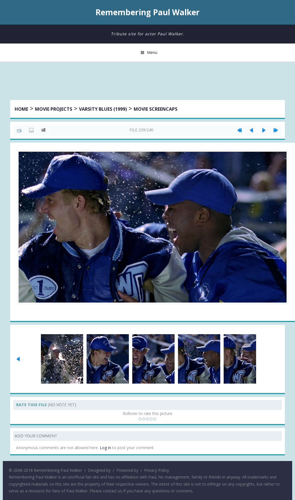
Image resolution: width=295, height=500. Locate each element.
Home (21, 109)
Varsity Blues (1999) (103, 109)
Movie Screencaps (155, 109)
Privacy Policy (156, 470)
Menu (152, 52)
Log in (105, 447)
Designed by (99, 470)
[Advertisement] (147, 81)
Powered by (127, 470)
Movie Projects (53, 109)
